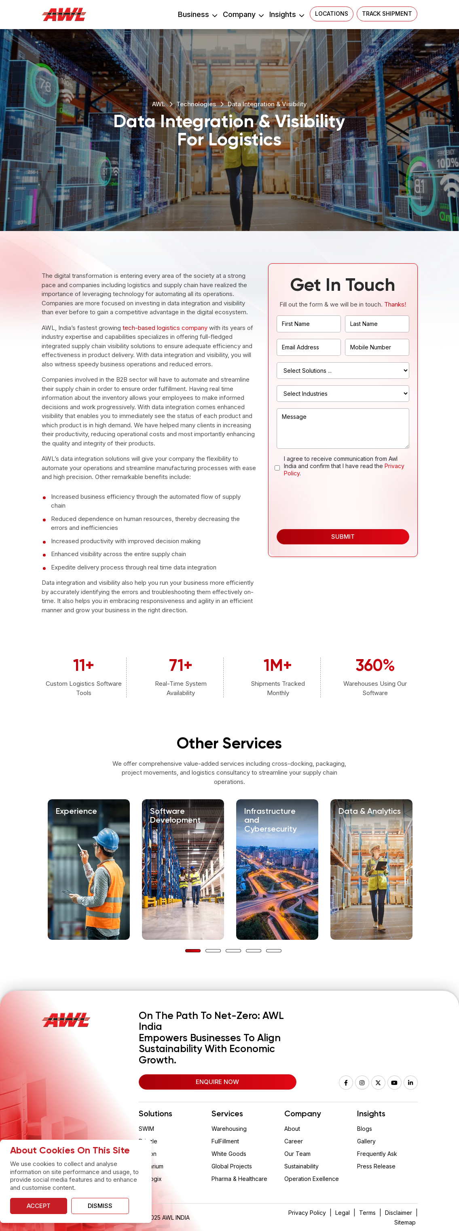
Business (197, 14)
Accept (39, 1206)
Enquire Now (217, 1082)
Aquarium (151, 1166)
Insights (286, 14)
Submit (343, 536)
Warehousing (229, 1128)
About (292, 1128)
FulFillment (225, 1141)
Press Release (376, 1166)
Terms (367, 1212)
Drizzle (148, 1141)
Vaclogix (150, 1178)
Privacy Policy (307, 1212)
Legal (342, 1212)
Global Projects (232, 1166)
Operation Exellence (311, 1178)
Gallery (366, 1141)
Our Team (297, 1153)
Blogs (364, 1128)
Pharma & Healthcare (239, 1178)
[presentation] (338, 503)
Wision (148, 1153)
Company (243, 14)
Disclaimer (398, 1212)
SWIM (146, 1128)
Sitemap (405, 1222)
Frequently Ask (377, 1153)
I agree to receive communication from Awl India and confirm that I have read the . (344, 466)
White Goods (229, 1153)
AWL (158, 104)
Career (293, 1141)
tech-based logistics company (165, 328)
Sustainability (301, 1166)
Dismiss (100, 1206)
